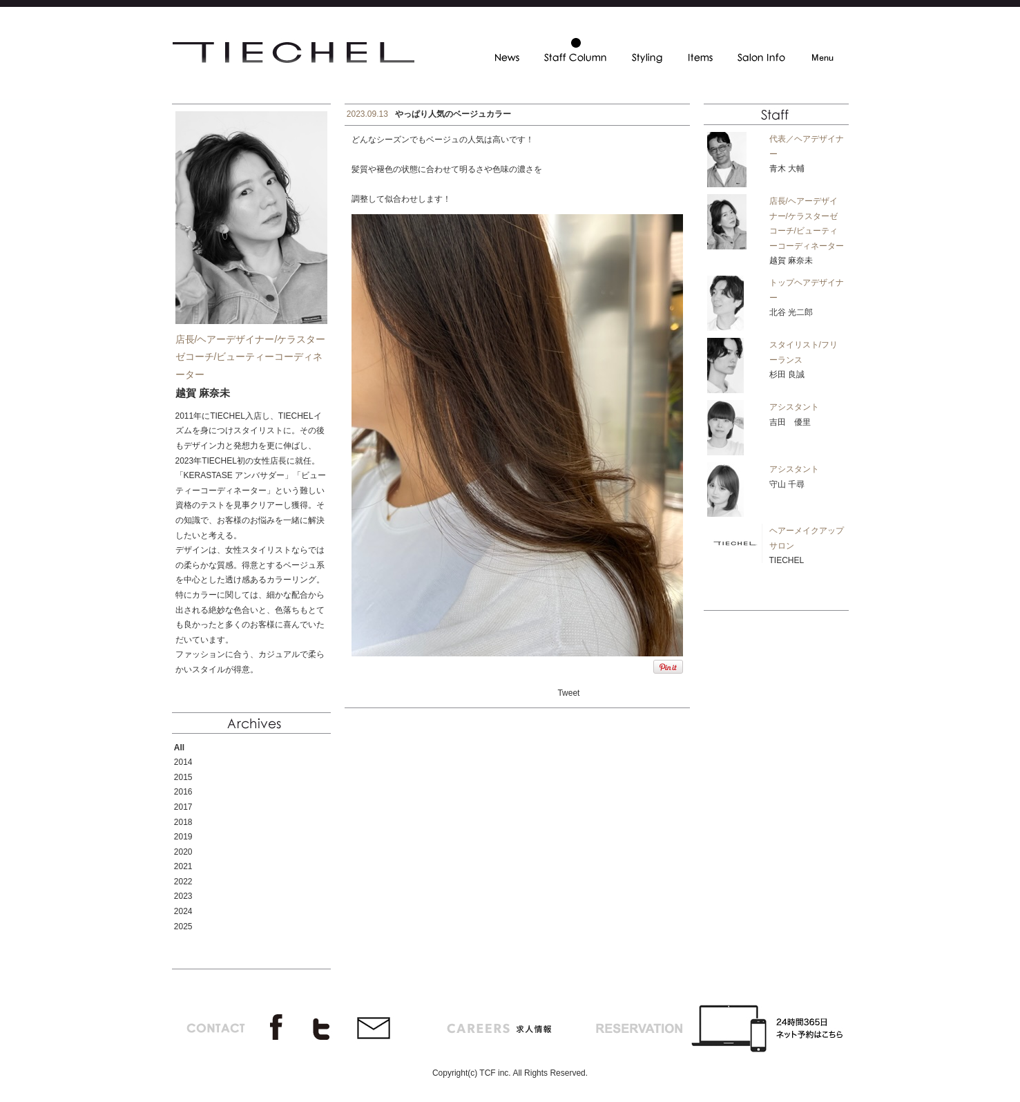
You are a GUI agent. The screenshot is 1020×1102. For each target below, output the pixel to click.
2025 (183, 926)
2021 (183, 866)
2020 (183, 852)
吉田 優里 (790, 422)
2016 (183, 792)
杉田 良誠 (787, 374)
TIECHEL (787, 560)
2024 (183, 911)
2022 (183, 881)
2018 (183, 822)
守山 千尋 (787, 484)
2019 (183, 837)
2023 (183, 896)
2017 (183, 807)
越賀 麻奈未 (791, 260)
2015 (183, 777)
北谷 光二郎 (791, 312)
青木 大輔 (787, 168)
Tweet (568, 693)
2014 (183, 762)
